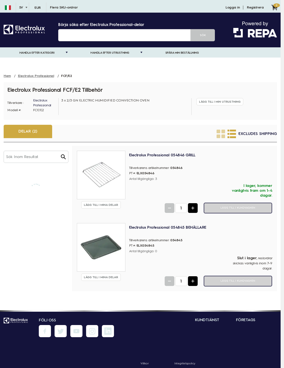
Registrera (255, 7)
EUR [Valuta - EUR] (37, 8)
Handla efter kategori (37, 52)
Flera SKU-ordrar (64, 7)
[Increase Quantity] (193, 208)
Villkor (144, 363)
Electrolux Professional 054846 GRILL (162, 155)
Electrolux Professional (42, 102)
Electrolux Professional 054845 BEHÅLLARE (167, 227)
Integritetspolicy (184, 363)
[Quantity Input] (181, 208)
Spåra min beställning (182, 52)
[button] (63, 157)
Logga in (233, 7)
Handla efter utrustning (109, 52)
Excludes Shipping (257, 133)
